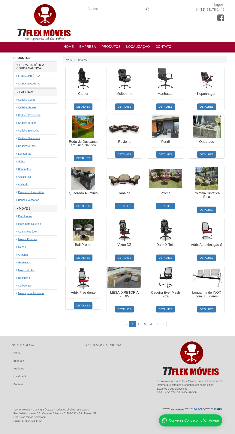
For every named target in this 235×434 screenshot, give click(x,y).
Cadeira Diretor (27, 122)
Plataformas (25, 216)
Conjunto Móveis (28, 231)
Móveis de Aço (26, 270)
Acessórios (24, 176)
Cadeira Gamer (27, 107)
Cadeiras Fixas (26, 145)
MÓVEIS (24, 208)
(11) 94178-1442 (211, 9)
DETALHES (83, 106)
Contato (163, 47)
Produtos (111, 47)
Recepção (24, 277)
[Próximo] (163, 324)
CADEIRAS (25, 92)
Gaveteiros (24, 262)
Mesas (22, 247)
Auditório (23, 184)
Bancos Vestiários (28, 199)
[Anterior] (126, 324)
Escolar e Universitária (31, 192)
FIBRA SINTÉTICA (29, 75)
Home (69, 47)
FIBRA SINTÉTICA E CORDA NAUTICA (32, 66)
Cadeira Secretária (29, 138)
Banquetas (24, 169)
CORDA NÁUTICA (29, 83)
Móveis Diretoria (27, 239)
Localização (138, 47)
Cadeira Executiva (28, 130)
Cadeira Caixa (26, 99)
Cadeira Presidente (29, 115)
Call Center (24, 285)
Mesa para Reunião (29, 223)
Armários (23, 254)
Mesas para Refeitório (31, 293)
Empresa (87, 47)
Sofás (21, 161)
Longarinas (24, 153)
